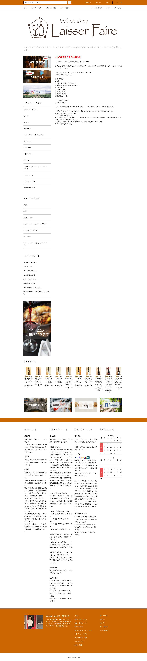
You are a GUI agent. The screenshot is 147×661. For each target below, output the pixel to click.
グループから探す (50, 8)
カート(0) (118, 2)
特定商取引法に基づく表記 (83, 630)
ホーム (26, 8)
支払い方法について (81, 619)
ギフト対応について (29, 271)
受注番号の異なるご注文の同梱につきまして (37, 293)
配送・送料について (81, 623)
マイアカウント (105, 615)
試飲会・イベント (29, 283)
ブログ (107, 8)
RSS (76, 645)
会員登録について (29, 275)
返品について (79, 626)
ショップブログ (80, 641)
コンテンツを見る (63, 8)
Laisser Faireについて (30, 262)
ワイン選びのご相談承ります (32, 287)
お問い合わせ (116, 8)
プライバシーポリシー (82, 634)
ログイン (107, 2)
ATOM (81, 645)
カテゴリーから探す (35, 8)
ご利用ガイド (27, 266)
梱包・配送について (29, 279)
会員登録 (97, 2)
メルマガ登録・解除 (95, 8)
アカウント (86, 2)
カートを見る (104, 626)
